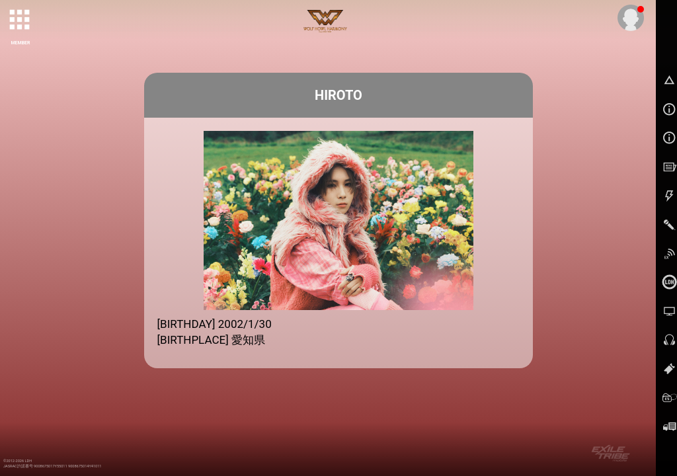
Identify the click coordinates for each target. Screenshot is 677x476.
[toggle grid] (20, 20)
